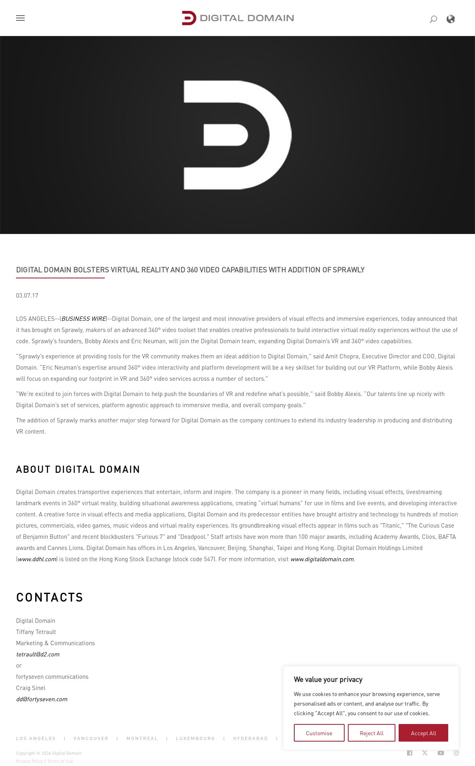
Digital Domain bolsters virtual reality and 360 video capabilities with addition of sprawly (190, 269)
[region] (371, 708)
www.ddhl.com (37, 559)
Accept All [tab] (423, 732)
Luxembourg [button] (196, 738)
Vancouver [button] (91, 738)
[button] (22, 18)
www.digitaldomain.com (321, 559)
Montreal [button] (142, 738)
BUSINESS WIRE (83, 318)
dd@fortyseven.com (41, 699)
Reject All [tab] (371, 732)
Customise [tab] (319, 732)
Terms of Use (60, 761)
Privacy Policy (29, 761)
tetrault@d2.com (37, 654)
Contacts (50, 597)
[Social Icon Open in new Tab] (409, 753)
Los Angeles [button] (36, 738)
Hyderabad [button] (250, 738)
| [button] (65, 738)
